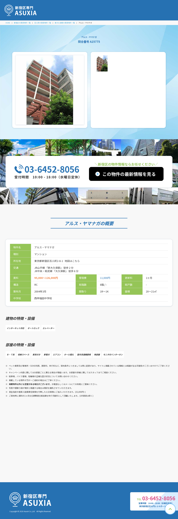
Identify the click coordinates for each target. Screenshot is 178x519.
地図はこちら (72, 261)
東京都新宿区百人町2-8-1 (49, 261)
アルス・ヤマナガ (82, 223)
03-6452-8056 (51, 169)
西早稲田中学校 (43, 298)
